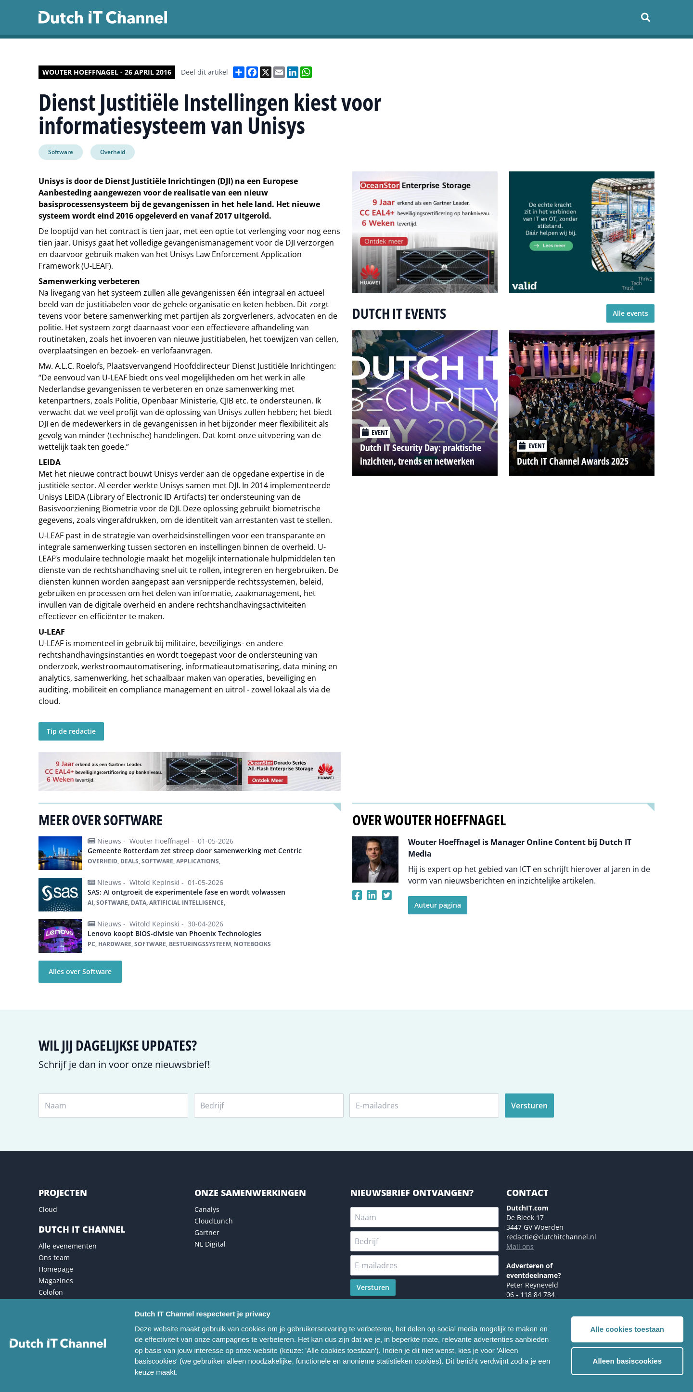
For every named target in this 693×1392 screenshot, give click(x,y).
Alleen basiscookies (627, 1361)
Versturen (529, 1105)
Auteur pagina (437, 905)
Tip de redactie (71, 731)
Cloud (47, 1209)
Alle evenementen (67, 1245)
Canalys (206, 1209)
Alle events (630, 313)
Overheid (112, 152)
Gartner (206, 1232)
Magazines (55, 1280)
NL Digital (210, 1244)
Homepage (55, 1269)
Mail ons (520, 1246)
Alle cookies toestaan (627, 1329)
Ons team (54, 1257)
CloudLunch (213, 1220)
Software (60, 152)
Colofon (50, 1292)
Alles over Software (80, 971)
